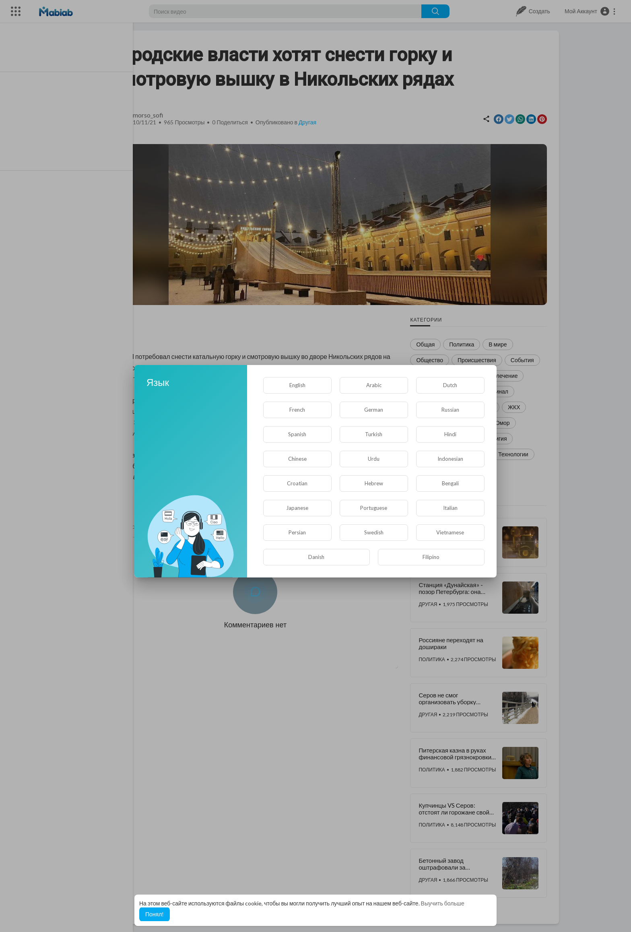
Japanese (297, 508)
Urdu (373, 459)
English (297, 385)
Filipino (431, 557)
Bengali (450, 483)
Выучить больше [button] (442, 903)
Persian (297, 532)
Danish (316, 557)
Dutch (450, 385)
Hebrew (374, 483)
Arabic (373, 385)
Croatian (297, 483)
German (373, 409)
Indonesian (450, 459)
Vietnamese (450, 532)
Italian (450, 508)
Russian (450, 409)
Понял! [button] (154, 914)
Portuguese (373, 508)
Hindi (450, 434)
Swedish (374, 532)
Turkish (373, 434)
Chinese (297, 459)
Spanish (297, 434)
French (297, 409)
